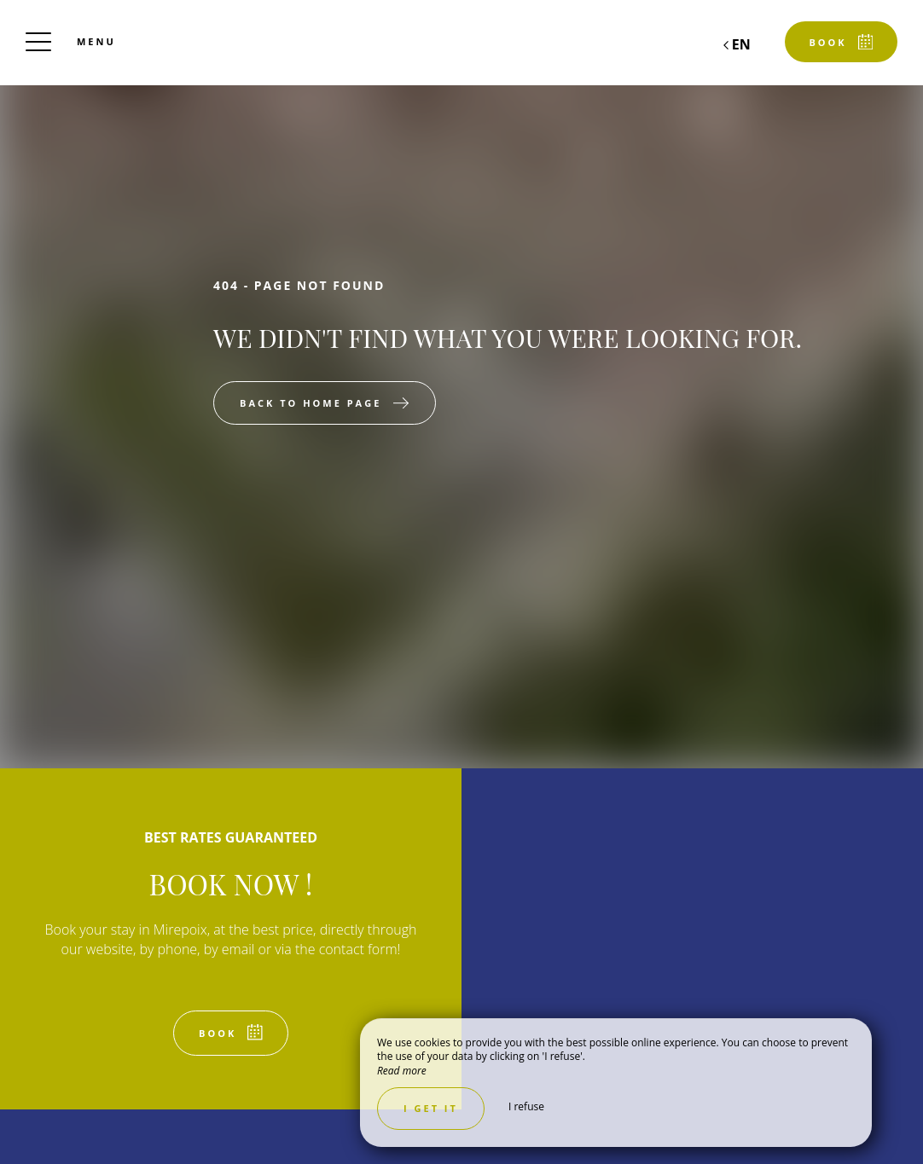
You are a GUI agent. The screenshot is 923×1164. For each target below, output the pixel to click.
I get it (430, 1108)
